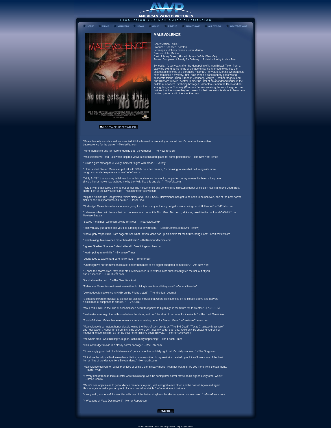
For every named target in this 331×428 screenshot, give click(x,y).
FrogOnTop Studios (184, 427)
